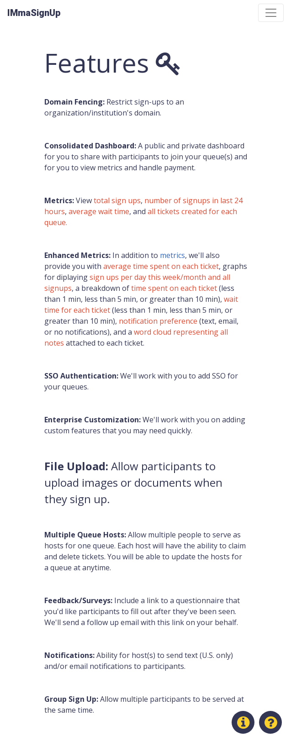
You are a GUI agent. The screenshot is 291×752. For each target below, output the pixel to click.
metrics (172, 255)
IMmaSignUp (34, 12)
